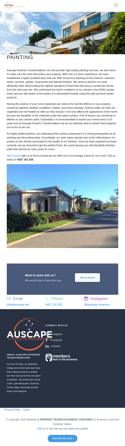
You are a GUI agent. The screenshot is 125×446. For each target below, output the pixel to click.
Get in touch (14, 155)
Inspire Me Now (62, 438)
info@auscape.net (18, 304)
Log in (26, 409)
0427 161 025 (54, 304)
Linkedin (53, 346)
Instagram (54, 334)
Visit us (41, 428)
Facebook (54, 340)
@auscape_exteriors (96, 304)
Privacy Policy (12, 409)
